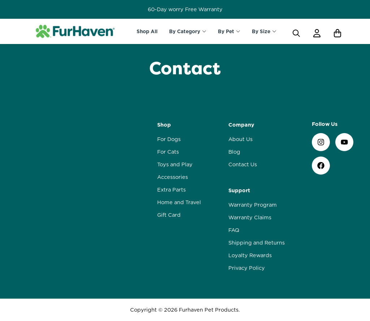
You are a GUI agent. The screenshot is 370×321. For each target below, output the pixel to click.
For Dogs (169, 139)
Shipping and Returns (256, 242)
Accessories (172, 177)
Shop (164, 124)
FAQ (233, 230)
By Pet (226, 31)
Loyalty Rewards (250, 255)
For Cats (168, 151)
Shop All (147, 31)
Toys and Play (175, 164)
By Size (261, 31)
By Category (184, 31)
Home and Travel (179, 202)
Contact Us (242, 164)
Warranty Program (252, 204)
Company (241, 124)
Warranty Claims (249, 217)
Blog (234, 151)
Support (239, 190)
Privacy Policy (246, 268)
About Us (240, 139)
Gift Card (169, 215)
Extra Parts (171, 189)
